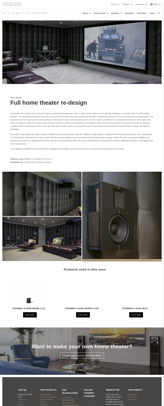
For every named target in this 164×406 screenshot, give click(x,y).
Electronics (44, 404)
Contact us (22, 399)
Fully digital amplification (70, 405)
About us (21, 404)
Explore (30, 315)
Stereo (85, 13)
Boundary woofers (68, 400)
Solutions (115, 13)
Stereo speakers (45, 394)
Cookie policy (132, 397)
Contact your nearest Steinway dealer (82, 355)
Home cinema (99, 13)
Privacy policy (132, 394)
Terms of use (132, 399)
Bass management (68, 402)
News (152, 13)
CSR (19, 402)
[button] (159, 13)
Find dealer (141, 13)
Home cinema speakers (48, 397)
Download (129, 13)
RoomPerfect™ (67, 398)
